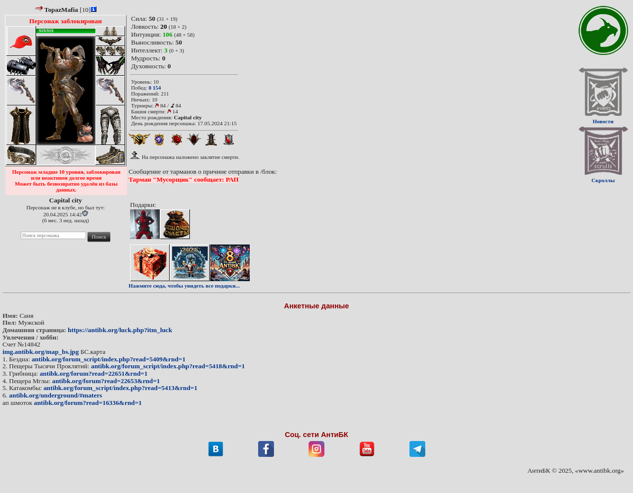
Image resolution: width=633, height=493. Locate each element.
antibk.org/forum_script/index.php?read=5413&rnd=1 (120, 388)
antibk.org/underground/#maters (55, 395)
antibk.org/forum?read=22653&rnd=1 (106, 381)
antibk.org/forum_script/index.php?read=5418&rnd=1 (168, 366)
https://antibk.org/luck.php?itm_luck (120, 330)
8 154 (154, 88)
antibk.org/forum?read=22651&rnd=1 (93, 373)
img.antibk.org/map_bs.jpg (40, 351)
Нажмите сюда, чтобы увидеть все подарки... (184, 286)
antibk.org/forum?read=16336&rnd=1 (88, 402)
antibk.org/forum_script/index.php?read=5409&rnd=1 (108, 359)
